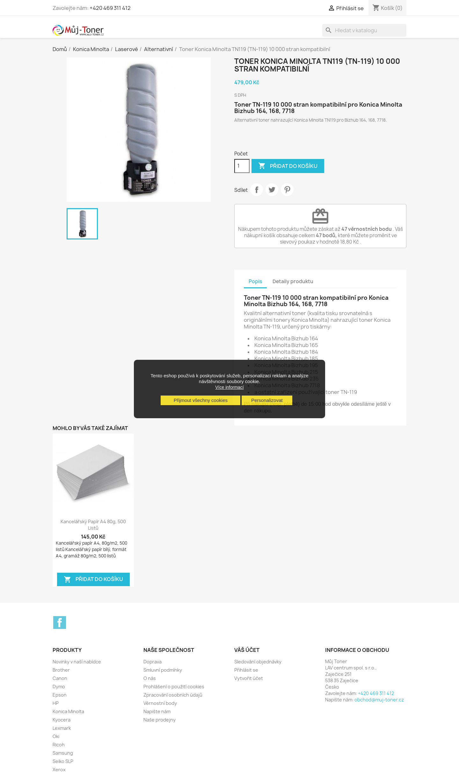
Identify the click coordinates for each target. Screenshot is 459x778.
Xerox (59, 770)
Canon (60, 678)
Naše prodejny (159, 720)
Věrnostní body (160, 703)
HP (56, 703)
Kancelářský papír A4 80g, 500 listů (93, 524)
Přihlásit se (246, 670)
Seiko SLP (63, 761)
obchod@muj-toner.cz (379, 700)
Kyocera (61, 720)
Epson (60, 695)
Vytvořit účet (248, 678)
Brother (61, 670)
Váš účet (246, 649)
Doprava (152, 662)
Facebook (59, 622)
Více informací (229, 387)
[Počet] (242, 166)
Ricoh (59, 745)
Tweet (272, 189)
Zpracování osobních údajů (172, 695)
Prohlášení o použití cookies (173, 687)
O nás (149, 678)
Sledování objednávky (257, 662)
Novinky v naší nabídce (77, 662)
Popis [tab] (255, 281)
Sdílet (256, 189)
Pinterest (287, 189)
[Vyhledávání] (364, 30)
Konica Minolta (68, 711)
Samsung (63, 753)
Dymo (59, 687)
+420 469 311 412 (110, 7)
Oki (56, 736)
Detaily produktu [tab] (293, 281)
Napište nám (157, 711)
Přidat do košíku (287, 166)
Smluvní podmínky (162, 670)
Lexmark (62, 728)
